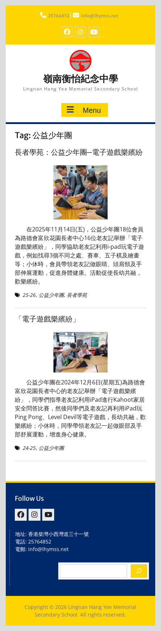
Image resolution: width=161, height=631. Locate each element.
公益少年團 (51, 294)
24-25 (29, 447)
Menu (84, 110)
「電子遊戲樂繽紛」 (47, 318)
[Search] (139, 571)
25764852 (58, 15)
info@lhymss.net (99, 15)
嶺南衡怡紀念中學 (80, 79)
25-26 (29, 294)
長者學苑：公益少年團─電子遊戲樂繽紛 (79, 152)
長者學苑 (77, 294)
